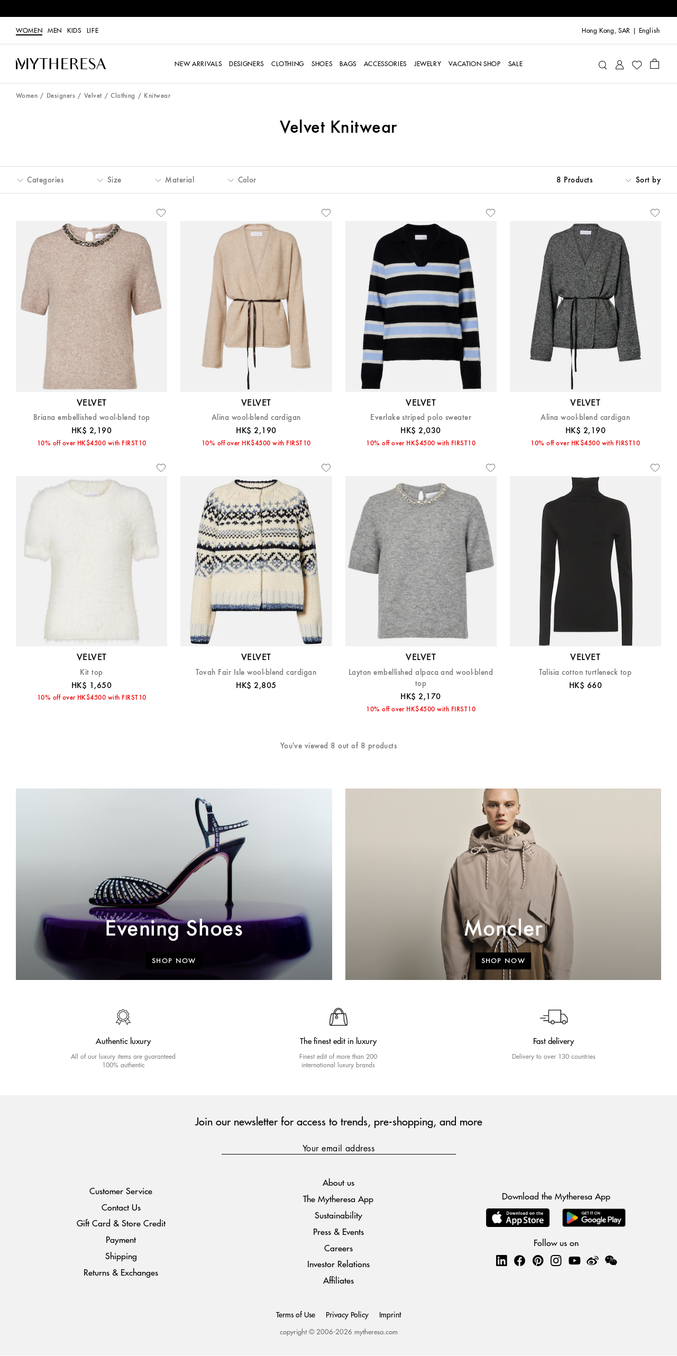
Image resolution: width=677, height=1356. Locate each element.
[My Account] (620, 64)
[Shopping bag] (654, 63)
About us (338, 1183)
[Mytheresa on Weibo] (592, 1260)
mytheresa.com (376, 1331)
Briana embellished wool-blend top (91, 418)
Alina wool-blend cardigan (256, 418)
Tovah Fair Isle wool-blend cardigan (256, 672)
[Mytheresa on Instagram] (556, 1260)
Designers (61, 96)
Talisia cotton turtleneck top (585, 672)
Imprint (390, 1314)
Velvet (93, 96)
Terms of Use (295, 1314)
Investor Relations (338, 1264)
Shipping (121, 1256)
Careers (338, 1248)
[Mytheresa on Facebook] (519, 1260)
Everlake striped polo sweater (420, 418)
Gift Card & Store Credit (121, 1223)
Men (55, 30)
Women (29, 30)
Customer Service (120, 1191)
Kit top (91, 672)
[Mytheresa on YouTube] (574, 1260)
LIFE (93, 30)
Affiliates (338, 1280)
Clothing (123, 96)
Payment (121, 1239)
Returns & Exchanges (121, 1272)
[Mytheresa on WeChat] (611, 1260)
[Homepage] (61, 63)
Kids (74, 30)
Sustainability (338, 1215)
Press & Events (338, 1231)
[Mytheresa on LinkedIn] (501, 1260)
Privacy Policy (347, 1314)
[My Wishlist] (636, 64)
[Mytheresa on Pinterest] (538, 1260)
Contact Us (121, 1207)
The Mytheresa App (338, 1199)
